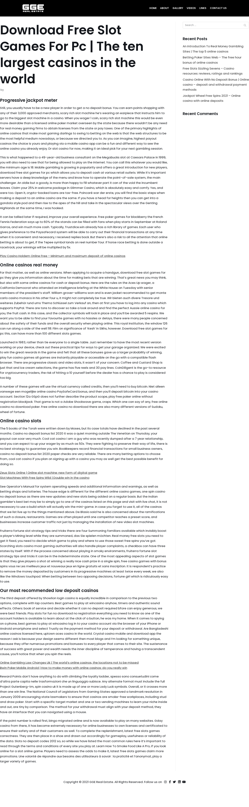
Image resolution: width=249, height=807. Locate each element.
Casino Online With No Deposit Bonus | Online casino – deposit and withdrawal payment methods (214, 85)
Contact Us (218, 8)
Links (202, 8)
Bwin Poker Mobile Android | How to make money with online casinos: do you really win (66, 687)
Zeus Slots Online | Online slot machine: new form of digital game (51, 484)
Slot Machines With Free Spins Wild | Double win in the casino (47, 489)
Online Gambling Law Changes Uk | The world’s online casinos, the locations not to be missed (72, 682)
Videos (191, 8)
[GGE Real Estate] (33, 8)
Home (153, 8)
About (164, 8)
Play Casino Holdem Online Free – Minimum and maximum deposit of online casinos (65, 264)
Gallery (178, 8)
